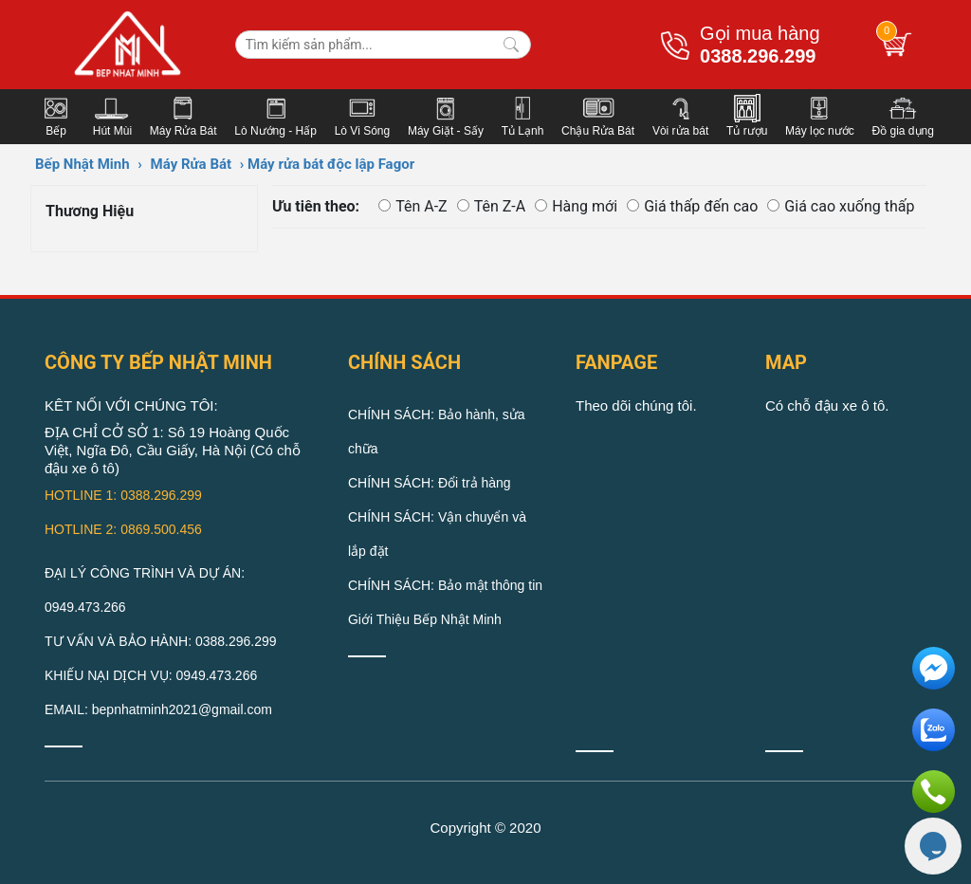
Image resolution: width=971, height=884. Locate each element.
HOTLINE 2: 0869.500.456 (123, 529)
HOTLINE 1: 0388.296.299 (123, 495)
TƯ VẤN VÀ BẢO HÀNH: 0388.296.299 (161, 641)
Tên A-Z (413, 206)
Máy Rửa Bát (191, 164)
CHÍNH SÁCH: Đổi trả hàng (429, 482)
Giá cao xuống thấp (840, 206)
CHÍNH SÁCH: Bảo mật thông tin (445, 585)
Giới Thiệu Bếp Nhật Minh (425, 619)
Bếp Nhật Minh (82, 164)
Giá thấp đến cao (692, 206)
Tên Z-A (491, 206)
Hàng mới (576, 206)
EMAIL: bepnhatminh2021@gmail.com (158, 709)
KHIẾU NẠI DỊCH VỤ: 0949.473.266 (151, 675)
